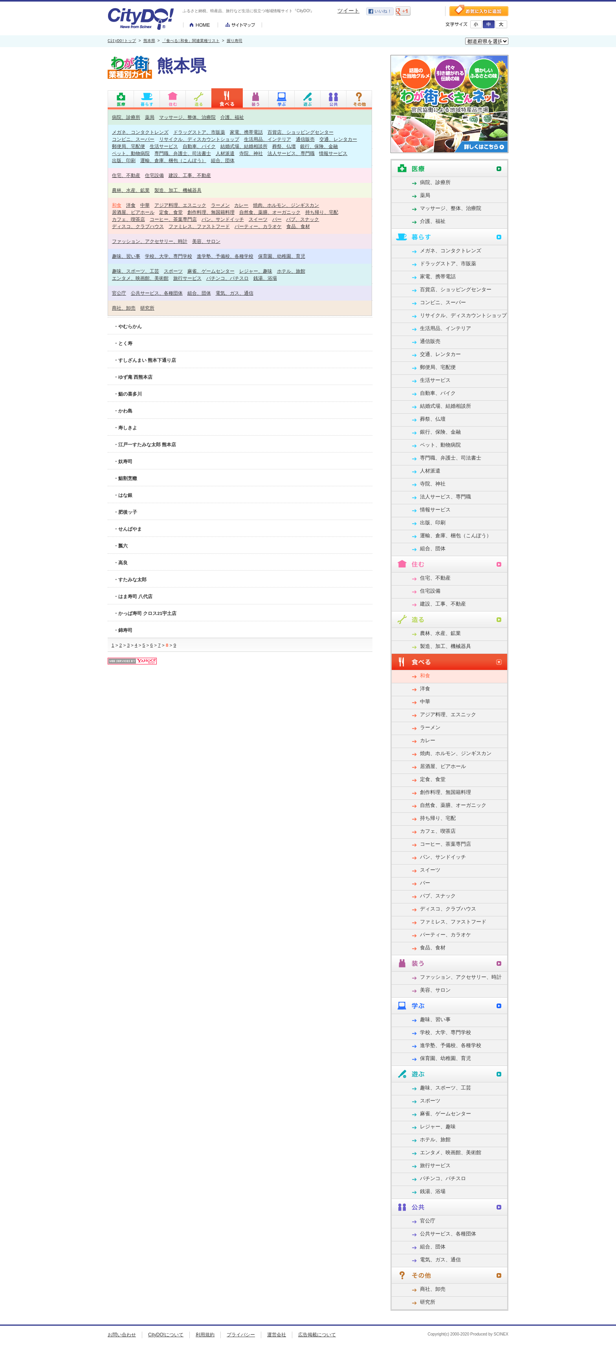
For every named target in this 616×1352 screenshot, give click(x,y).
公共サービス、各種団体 (157, 293)
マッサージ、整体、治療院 (187, 117)
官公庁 (119, 293)
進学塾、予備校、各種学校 (225, 256)
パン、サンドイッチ (223, 219)
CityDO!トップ (122, 41)
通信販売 (305, 139)
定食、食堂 (171, 212)
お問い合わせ (122, 1334)
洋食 (131, 205)
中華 (145, 205)
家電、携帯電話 (246, 132)
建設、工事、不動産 (190, 175)
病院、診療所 (126, 117)
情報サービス (333, 153)
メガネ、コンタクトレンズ (140, 132)
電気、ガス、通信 (234, 293)
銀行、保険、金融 (319, 146)
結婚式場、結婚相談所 (244, 146)
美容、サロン (206, 241)
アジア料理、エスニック (180, 205)
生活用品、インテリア (267, 139)
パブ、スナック (302, 219)
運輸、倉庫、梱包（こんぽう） (173, 160)
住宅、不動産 (126, 175)
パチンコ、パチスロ (227, 278)
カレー (241, 205)
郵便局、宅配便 (128, 146)
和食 (116, 205)
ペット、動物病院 (131, 153)
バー (277, 219)
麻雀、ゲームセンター (211, 271)
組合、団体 (223, 160)
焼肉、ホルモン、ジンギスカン (286, 205)
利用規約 (205, 1334)
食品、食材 (298, 226)
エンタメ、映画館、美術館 (140, 278)
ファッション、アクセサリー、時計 (149, 241)
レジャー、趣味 (255, 271)
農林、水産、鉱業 (131, 190)
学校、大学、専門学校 (168, 256)
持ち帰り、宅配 (321, 212)
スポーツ (173, 271)
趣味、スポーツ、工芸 (135, 271)
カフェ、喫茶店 (128, 219)
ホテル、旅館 (291, 271)
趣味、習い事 (126, 256)
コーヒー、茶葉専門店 (173, 219)
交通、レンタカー (338, 139)
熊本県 (149, 41)
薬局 (149, 117)
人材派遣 (225, 153)
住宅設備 (154, 175)
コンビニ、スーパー (133, 139)
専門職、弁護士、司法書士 (182, 153)
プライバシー (241, 1334)
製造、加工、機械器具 (178, 190)
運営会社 (276, 1334)
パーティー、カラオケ (258, 226)
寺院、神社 (251, 153)
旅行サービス (187, 278)
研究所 (147, 307)
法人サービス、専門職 (291, 153)
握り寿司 (234, 41)
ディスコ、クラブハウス (138, 226)
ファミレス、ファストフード (199, 226)
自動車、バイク (199, 146)
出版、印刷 (124, 160)
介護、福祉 (232, 117)
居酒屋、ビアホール (133, 212)
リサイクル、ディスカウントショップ (199, 139)
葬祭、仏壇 (284, 146)
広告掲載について (317, 1334)
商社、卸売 (124, 307)
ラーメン (220, 205)
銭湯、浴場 (265, 278)
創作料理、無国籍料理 (211, 212)
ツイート (348, 10)
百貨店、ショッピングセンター (301, 132)
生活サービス (164, 146)
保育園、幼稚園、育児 (281, 256)
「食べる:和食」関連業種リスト (191, 41)
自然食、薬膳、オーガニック (270, 212)
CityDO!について (165, 1334)
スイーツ (258, 219)
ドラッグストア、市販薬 (199, 132)
